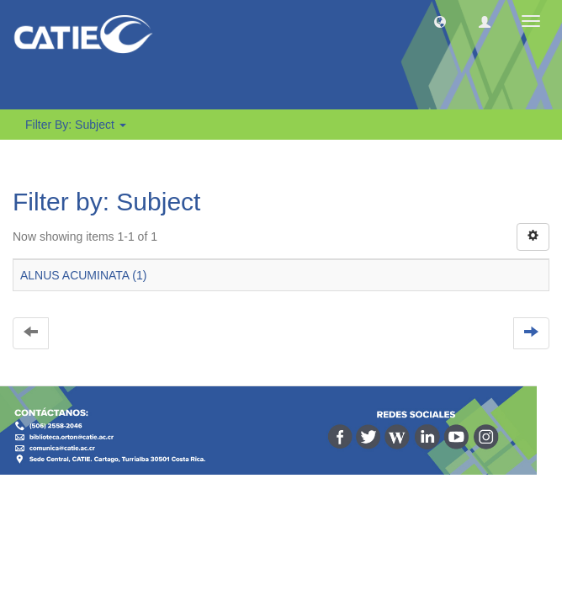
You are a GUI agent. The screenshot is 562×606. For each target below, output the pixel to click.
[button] (440, 21)
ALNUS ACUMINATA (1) (83, 275)
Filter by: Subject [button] (75, 124)
